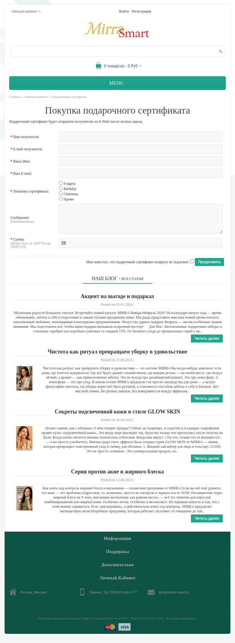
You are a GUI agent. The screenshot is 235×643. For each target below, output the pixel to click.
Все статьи (132, 283)
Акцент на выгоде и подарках (118, 301)
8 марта (69, 183)
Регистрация (141, 11)
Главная (15, 97)
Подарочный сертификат (69, 97)
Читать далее (207, 343)
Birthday (70, 189)
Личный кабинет (36, 97)
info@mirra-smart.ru (174, 597)
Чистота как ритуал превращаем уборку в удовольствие (117, 356)
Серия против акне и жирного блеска (117, 476)
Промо (69, 199)
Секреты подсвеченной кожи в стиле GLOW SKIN (117, 416)
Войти (124, 11)
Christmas (71, 194)
